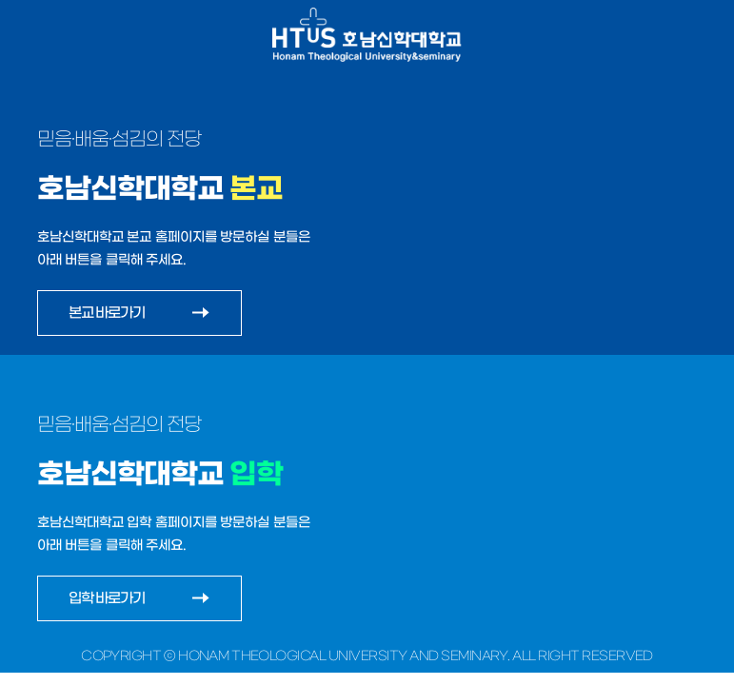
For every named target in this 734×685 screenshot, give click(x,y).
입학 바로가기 (107, 598)
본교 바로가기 (107, 312)
